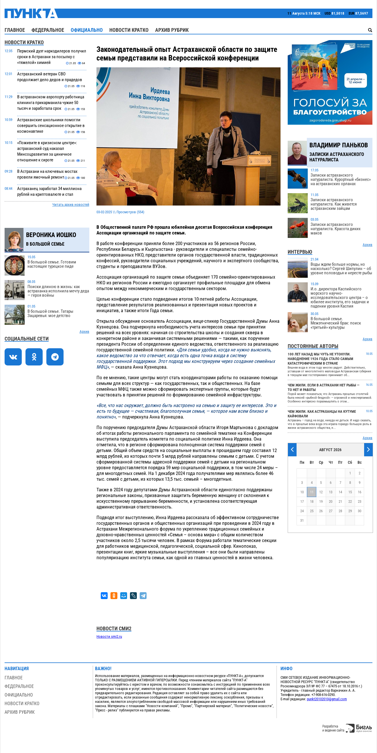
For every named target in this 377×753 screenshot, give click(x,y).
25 (311, 511)
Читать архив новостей (70, 204)
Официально (87, 30)
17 (302, 501)
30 (359, 511)
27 (330, 511)
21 (340, 501)
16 (359, 492)
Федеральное (47, 30)
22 (350, 501)
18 (311, 501)
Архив (84, 331)
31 (302, 520)
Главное (15, 30)
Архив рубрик (172, 30)
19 (321, 501)
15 (350, 492)
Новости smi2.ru (109, 636)
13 (330, 492)
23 (359, 501)
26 (321, 511)
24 (302, 511)
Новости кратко (129, 30)
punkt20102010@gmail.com (327, 699)
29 (350, 511)
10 (302, 492)
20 (330, 501)
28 (340, 511)
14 (340, 492)
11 (311, 492)
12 (321, 492)
